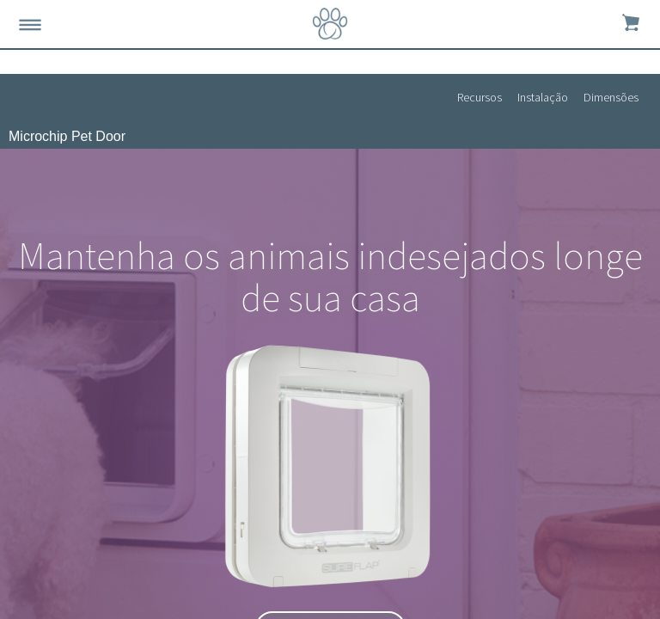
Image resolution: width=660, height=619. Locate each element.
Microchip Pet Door (67, 136)
